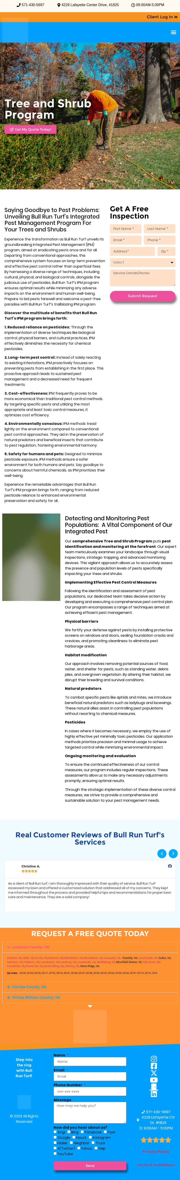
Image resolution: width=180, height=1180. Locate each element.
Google (63, 1137)
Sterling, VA (72, 966)
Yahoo (86, 1148)
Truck (100, 1143)
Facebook (93, 1132)
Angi (61, 1132)
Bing (74, 1132)
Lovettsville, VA (86, 962)
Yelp (102, 1148)
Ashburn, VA (14, 958)
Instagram (102, 1137)
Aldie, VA (28, 958)
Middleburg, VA (106, 962)
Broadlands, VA (93, 958)
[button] (173, 32)
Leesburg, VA (68, 962)
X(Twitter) (66, 1148)
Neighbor (81, 1143)
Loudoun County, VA (30, 947)
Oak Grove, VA (151, 962)
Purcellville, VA (16, 966)
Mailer (62, 1143)
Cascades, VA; (112, 958)
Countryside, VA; (148, 958)
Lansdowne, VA (49, 962)
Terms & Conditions (156, 1165)
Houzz (81, 1137)
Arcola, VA (41, 958)
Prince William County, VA (36, 997)
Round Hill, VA (34, 966)
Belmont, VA (55, 958)
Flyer (112, 1132)
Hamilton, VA (15, 962)
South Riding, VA (54, 966)
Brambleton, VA (73, 958)
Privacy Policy (155, 1151)
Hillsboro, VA (31, 962)
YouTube (65, 1153)
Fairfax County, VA (29, 987)
